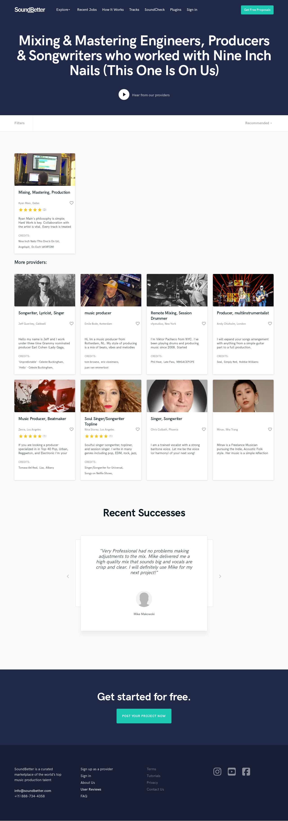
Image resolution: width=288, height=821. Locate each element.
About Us (88, 783)
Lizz (41, 467)
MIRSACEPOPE (185, 362)
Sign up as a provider (97, 769)
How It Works (113, 10)
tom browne (92, 362)
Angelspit (23, 247)
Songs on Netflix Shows (98, 473)
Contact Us (155, 790)
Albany (50, 467)
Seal (219, 362)
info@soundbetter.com (32, 791)
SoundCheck (155, 10)
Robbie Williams (248, 362)
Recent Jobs (87, 10)
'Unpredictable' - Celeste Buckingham (40, 362)
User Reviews (91, 790)
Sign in (192, 10)
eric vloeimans (109, 362)
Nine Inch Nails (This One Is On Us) (38, 241)
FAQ (84, 796)
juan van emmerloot (96, 367)
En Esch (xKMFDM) (43, 247)
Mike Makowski (144, 614)
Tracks (134, 10)
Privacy (152, 783)
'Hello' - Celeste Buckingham (35, 367)
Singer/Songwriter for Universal (103, 467)
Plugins (175, 10)
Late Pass (169, 362)
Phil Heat (156, 362)
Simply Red (230, 362)
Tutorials (153, 776)
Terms (151, 769)
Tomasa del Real (27, 467)
